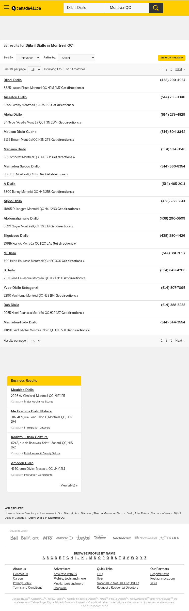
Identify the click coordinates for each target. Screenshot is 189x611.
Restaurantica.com (162, 578)
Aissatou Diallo (15, 97)
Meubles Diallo (22, 390)
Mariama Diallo (15, 149)
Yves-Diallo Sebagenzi (21, 288)
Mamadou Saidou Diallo (22, 166)
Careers (18, 578)
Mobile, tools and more (68, 583)
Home (8, 513)
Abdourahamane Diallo (21, 219)
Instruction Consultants (38, 474)
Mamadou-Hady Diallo (20, 322)
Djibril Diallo (13, 80)
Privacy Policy (22, 583)
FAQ (100, 574)
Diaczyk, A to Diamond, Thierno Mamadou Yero (93, 513)
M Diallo (10, 253)
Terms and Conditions (27, 587)
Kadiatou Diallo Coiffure (29, 437)
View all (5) (68, 485)
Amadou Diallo (22, 463)
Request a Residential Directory (117, 587)
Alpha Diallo (13, 115)
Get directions (71, 88)
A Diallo (10, 184)
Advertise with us (65, 574)
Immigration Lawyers (37, 427)
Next (178, 69)
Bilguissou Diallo (16, 236)
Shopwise (60, 588)
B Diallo (9, 270)
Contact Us (20, 574)
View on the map (171, 57)
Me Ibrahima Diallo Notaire (31, 411)
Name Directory (26, 513)
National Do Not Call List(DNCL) (118, 583)
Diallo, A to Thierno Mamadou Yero (148, 513)
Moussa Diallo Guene (20, 132)
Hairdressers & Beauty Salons (42, 453)
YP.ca (153, 583)
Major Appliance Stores (38, 401)
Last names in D (50, 513)
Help (100, 578)
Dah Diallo (11, 305)
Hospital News (159, 574)
